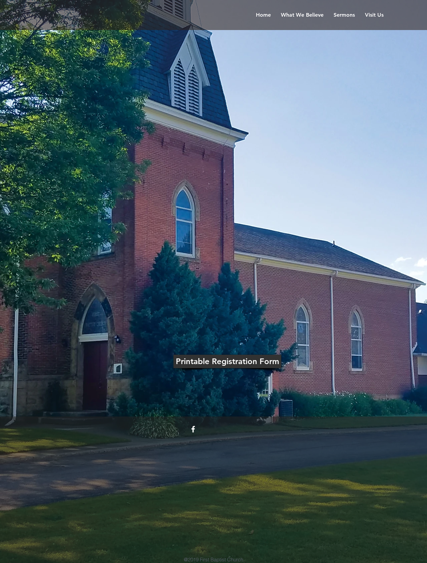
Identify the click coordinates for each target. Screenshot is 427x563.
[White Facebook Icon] (193, 429)
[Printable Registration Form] (227, 361)
